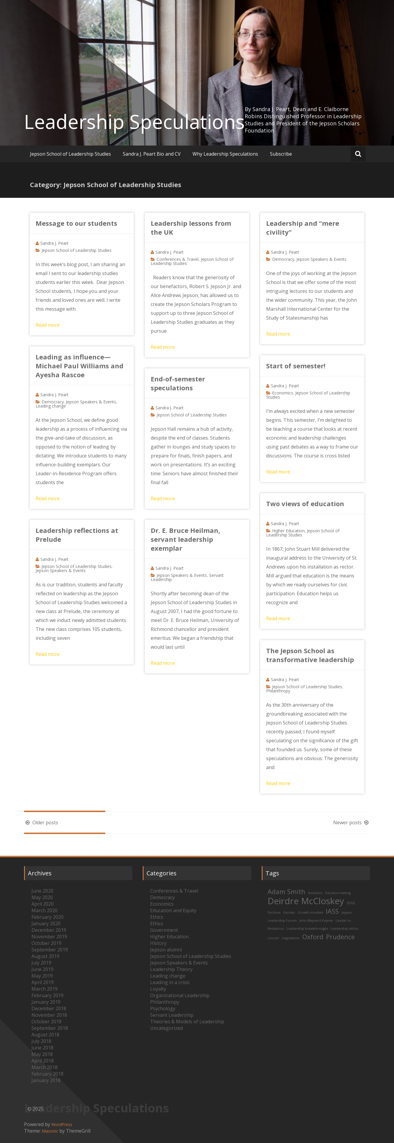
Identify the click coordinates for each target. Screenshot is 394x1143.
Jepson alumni (166, 949)
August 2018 (45, 1034)
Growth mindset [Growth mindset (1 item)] (310, 912)
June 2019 (42, 969)
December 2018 (48, 1008)
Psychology (162, 1008)
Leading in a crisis (170, 982)
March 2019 (44, 989)
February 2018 (47, 1074)
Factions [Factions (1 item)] (274, 912)
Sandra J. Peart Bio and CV (152, 154)
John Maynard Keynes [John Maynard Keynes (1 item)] (316, 920)
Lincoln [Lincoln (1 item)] (273, 938)
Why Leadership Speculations (225, 154)
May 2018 (42, 1054)
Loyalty (158, 989)
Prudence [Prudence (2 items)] (340, 936)
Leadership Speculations (134, 121)
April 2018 (42, 1060)
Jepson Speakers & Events (321, 259)
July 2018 (41, 1041)
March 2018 (44, 1067)
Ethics (156, 917)
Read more (48, 325)
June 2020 (42, 891)
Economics (282, 393)
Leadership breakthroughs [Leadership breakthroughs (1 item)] (307, 928)
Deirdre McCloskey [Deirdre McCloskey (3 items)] (306, 901)
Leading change (51, 406)
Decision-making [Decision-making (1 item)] (338, 893)
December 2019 (48, 930)
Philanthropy (278, 691)
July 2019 (41, 962)
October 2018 (46, 1021)
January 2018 (46, 1080)
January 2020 (46, 923)
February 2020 (47, 917)
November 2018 (49, 1015)
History (158, 943)
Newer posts (351, 822)
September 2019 (49, 949)
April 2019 (42, 982)
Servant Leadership (171, 1015)
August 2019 (45, 956)
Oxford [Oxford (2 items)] (312, 936)
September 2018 (49, 1028)
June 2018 (42, 1047)
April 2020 (42, 904)
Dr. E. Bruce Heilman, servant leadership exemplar (185, 539)
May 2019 (42, 976)
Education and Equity (173, 910)
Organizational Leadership (179, 995)
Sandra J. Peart (54, 243)
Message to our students (76, 223)
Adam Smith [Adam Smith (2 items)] (286, 891)
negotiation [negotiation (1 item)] (291, 938)
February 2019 (47, 995)
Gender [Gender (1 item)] (289, 912)
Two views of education (305, 503)
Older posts (41, 822)
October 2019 (46, 943)
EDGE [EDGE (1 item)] (351, 903)
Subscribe (281, 154)
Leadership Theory (171, 969)
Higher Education (288, 530)
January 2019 (46, 1002)
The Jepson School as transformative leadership (310, 655)
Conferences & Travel (177, 259)
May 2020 (42, 897)
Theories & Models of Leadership (187, 1021)
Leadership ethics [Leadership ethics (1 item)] (344, 928)
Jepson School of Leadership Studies (70, 154)
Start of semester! (295, 365)
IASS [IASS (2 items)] (332, 911)
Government (164, 930)
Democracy (283, 259)
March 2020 (44, 910)
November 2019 (49, 936)
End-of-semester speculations (178, 383)
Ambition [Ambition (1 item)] (315, 893)
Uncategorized (166, 1028)
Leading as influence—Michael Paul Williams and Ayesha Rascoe (79, 365)
